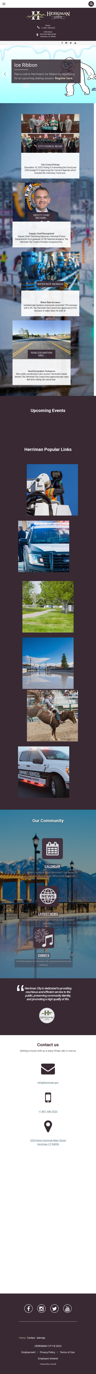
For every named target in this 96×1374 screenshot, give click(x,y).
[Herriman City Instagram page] (66, 43)
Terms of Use (67, 1352)
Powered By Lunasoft (48, 1364)
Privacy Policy (47, 1352)
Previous (5, 74)
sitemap (41, 1337)
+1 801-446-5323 (48, 1111)
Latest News (48, 941)
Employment (28, 1352)
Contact (31, 1337)
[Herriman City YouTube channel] (75, 43)
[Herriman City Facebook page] (62, 43)
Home (22, 1337)
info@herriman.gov (48, 1082)
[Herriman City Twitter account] (70, 43)
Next (90, 74)
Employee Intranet (48, 1358)
